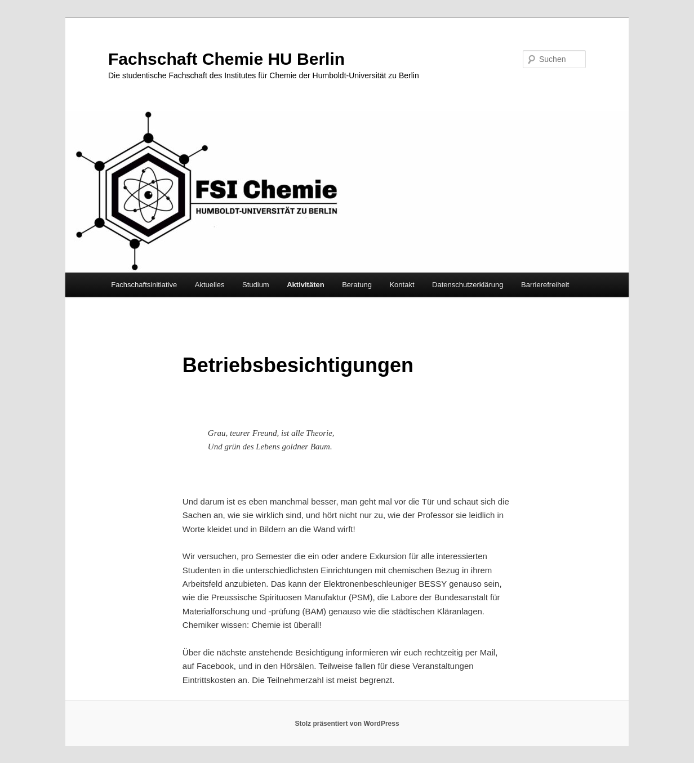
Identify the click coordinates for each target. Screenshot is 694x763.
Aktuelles (210, 284)
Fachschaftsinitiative (144, 284)
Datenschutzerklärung (467, 284)
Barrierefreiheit (545, 284)
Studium (255, 284)
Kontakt (401, 284)
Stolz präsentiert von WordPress (347, 724)
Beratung (357, 284)
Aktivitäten (305, 284)
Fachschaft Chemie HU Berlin (226, 59)
